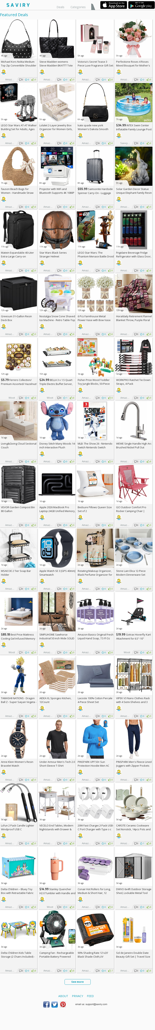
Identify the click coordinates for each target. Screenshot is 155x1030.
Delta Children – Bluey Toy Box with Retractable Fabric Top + (17, 893)
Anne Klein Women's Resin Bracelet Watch (17, 763)
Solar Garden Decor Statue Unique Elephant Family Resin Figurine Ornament (134, 192)
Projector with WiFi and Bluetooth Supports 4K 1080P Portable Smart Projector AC (56, 192)
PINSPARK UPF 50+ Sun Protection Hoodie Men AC (93, 763)
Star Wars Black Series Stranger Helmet (53, 254)
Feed (90, 996)
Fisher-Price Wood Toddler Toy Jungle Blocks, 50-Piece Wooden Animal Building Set (95, 383)
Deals (60, 7)
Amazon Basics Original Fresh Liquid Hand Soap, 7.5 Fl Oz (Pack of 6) (95, 638)
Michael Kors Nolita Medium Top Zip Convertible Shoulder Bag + (18, 65)
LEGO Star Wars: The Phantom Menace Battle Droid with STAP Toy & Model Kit (96, 256)
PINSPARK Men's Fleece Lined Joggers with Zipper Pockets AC (134, 765)
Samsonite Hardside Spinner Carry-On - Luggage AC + (95, 193)
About (63, 996)
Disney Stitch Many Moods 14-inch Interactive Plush (57, 445)
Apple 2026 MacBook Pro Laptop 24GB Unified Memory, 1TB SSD (57, 511)
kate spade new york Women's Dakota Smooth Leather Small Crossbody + (95, 129)
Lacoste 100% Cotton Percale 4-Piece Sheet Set (95, 700)
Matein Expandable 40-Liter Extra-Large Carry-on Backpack (17, 256)
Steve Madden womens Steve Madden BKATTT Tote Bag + (56, 65)
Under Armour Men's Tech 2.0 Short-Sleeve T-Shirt (57, 763)
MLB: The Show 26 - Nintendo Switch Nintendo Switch (95, 445)
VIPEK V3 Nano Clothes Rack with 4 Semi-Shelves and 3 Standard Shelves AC (133, 702)
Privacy (77, 996)
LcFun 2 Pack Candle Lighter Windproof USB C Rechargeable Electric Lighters (19, 829)
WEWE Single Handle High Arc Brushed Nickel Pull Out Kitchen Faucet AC (133, 447)
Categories (78, 7)
